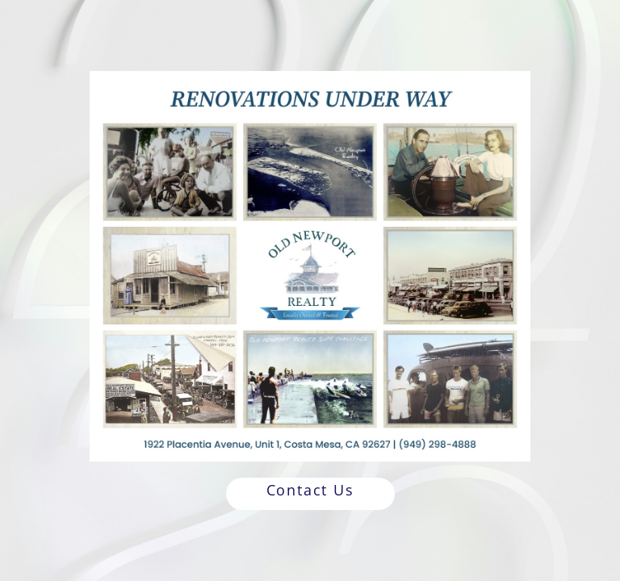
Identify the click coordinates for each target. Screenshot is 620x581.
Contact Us (310, 489)
